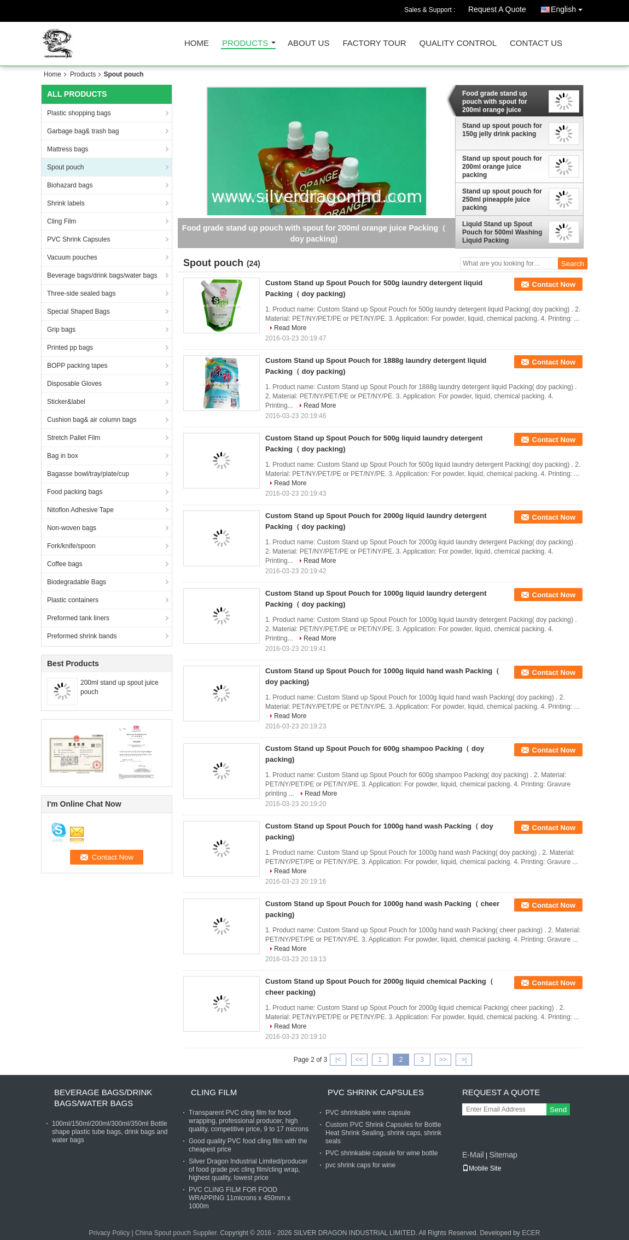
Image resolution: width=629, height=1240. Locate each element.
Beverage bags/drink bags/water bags (102, 275)
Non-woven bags (71, 528)
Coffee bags (65, 564)
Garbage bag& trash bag (83, 131)
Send (558, 1110)
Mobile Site (481, 1168)
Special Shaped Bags (78, 311)
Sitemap (503, 1154)
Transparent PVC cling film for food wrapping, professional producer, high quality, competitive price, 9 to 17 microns (248, 1121)
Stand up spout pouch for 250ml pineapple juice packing (502, 199)
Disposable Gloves (74, 383)
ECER (531, 1233)
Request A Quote (497, 9)
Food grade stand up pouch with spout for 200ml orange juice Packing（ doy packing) (499, 102)
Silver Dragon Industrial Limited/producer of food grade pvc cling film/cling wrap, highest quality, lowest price (248, 1169)
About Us (308, 43)
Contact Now (553, 284)
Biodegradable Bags (76, 582)
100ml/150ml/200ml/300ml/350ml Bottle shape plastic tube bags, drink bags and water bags (109, 1132)
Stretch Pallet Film (73, 438)
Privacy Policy (109, 1233)
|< (338, 1059)
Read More (290, 328)
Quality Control (458, 43)
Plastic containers (72, 600)
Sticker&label (66, 402)
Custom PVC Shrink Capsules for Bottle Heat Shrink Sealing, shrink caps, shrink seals (383, 1133)
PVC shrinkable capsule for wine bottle (381, 1153)
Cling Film (61, 221)
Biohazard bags (69, 185)
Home (196, 43)
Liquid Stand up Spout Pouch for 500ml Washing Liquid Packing (502, 232)
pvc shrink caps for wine (360, 1165)
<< (359, 1059)
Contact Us (536, 43)
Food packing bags (74, 492)
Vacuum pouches (72, 257)
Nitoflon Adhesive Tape (80, 510)
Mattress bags (67, 149)
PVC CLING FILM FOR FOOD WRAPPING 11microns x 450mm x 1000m (239, 1198)
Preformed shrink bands (82, 636)
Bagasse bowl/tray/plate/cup (88, 474)
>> (443, 1059)
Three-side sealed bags (81, 293)
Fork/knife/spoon (71, 546)
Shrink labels (66, 203)
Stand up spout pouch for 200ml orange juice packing (502, 167)
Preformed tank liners (78, 618)
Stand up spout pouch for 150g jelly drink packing (502, 130)
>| (464, 1059)
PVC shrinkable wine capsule (367, 1112)
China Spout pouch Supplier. (177, 1233)
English (569, 7)
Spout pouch (65, 167)
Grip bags (61, 329)
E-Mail (473, 1154)
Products (245, 43)
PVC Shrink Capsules (78, 239)
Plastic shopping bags (79, 113)
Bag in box (62, 456)
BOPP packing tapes (77, 365)
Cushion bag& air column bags (91, 420)
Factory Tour (374, 43)
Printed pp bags (70, 347)
